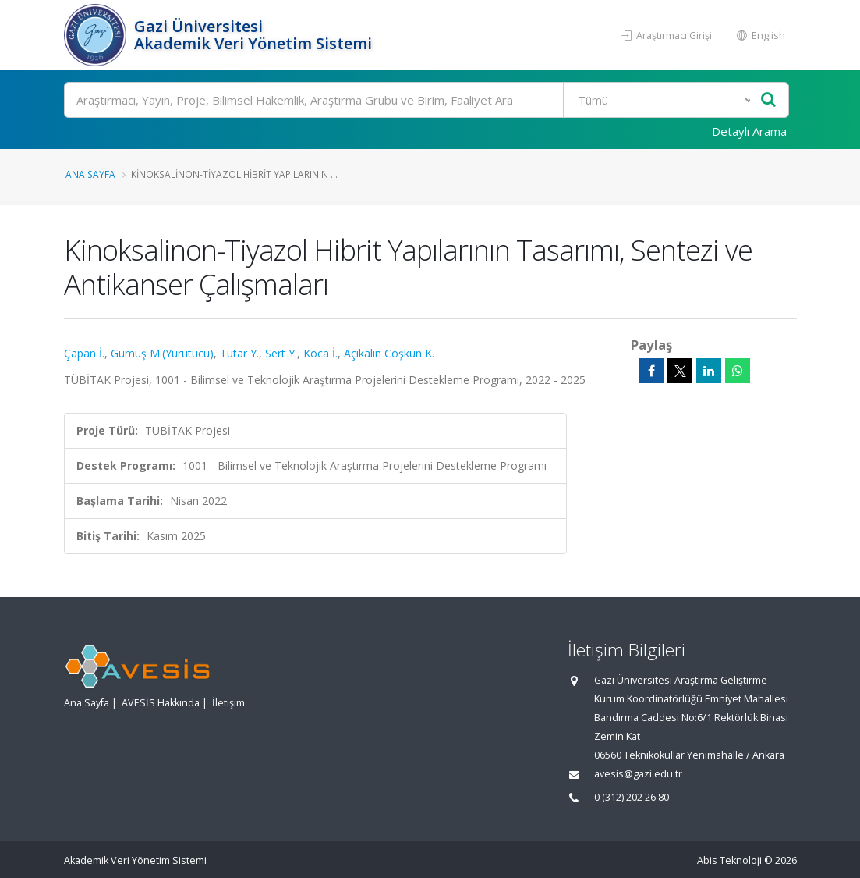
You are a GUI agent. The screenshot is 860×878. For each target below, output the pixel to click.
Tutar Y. (239, 353)
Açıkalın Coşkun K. (389, 353)
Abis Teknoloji (729, 860)
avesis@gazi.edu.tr (638, 773)
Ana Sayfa (90, 174)
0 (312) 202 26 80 (631, 797)
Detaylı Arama (749, 131)
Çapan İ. (84, 353)
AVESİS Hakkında (161, 702)
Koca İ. (320, 353)
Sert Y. (281, 353)
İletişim (228, 702)
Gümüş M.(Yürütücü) (162, 353)
